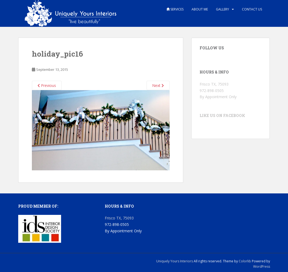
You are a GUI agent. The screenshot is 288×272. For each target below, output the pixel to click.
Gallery (222, 9)
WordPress (261, 266)
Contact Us (252, 9)
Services (175, 9)
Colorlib (245, 261)
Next (158, 85)
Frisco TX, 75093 (214, 84)
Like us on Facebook (222, 115)
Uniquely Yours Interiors (174, 261)
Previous (47, 85)
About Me (200, 9)
